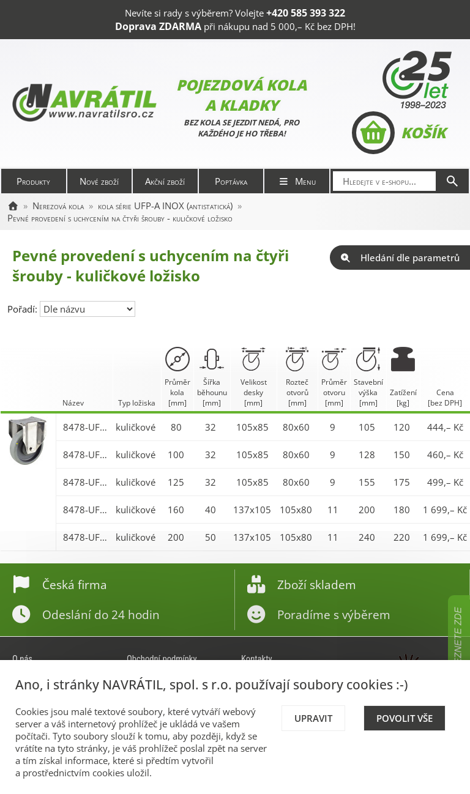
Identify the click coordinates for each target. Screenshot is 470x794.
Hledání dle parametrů (400, 257)
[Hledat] (452, 181)
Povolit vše (404, 718)
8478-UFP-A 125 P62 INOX (86, 482)
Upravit (313, 718)
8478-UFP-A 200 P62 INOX (86, 537)
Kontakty (256, 658)
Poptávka (231, 181)
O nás (22, 658)
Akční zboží (165, 181)
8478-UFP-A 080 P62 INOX (86, 427)
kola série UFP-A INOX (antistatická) (165, 205)
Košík (399, 132)
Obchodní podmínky (162, 658)
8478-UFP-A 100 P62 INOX (86, 454)
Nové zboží (99, 181)
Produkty (33, 181)
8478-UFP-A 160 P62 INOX (86, 509)
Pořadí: (23, 309)
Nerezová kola (58, 205)
